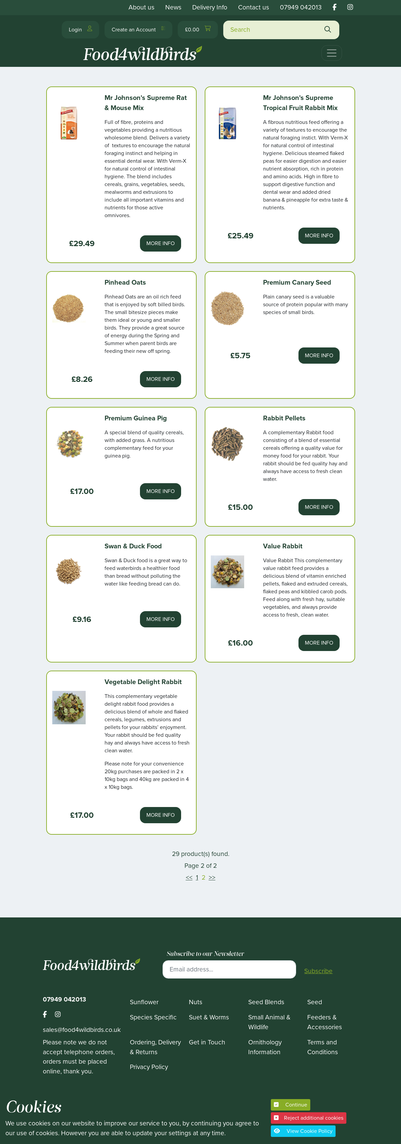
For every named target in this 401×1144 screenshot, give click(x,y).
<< (189, 877)
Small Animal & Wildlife (269, 1022)
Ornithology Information (265, 1047)
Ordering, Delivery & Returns (155, 1047)
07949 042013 (301, 7)
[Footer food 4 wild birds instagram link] (58, 1015)
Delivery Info (209, 7)
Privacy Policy (149, 1067)
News (173, 7)
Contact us (253, 7)
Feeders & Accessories (324, 1022)
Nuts (195, 1002)
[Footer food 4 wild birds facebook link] (49, 1015)
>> (212, 877)
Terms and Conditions (322, 1047)
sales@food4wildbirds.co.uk (82, 1030)
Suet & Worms (209, 1017)
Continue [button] (290, 1105)
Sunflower (144, 1002)
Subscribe (318, 971)
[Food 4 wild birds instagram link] (350, 7)
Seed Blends (266, 1002)
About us (141, 7)
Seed (314, 1002)
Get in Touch (207, 1042)
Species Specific (153, 1017)
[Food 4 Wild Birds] (144, 50)
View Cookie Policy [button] (303, 1131)
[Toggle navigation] (331, 53)
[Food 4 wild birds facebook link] (334, 7)
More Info (160, 243)
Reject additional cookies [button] (308, 1118)
